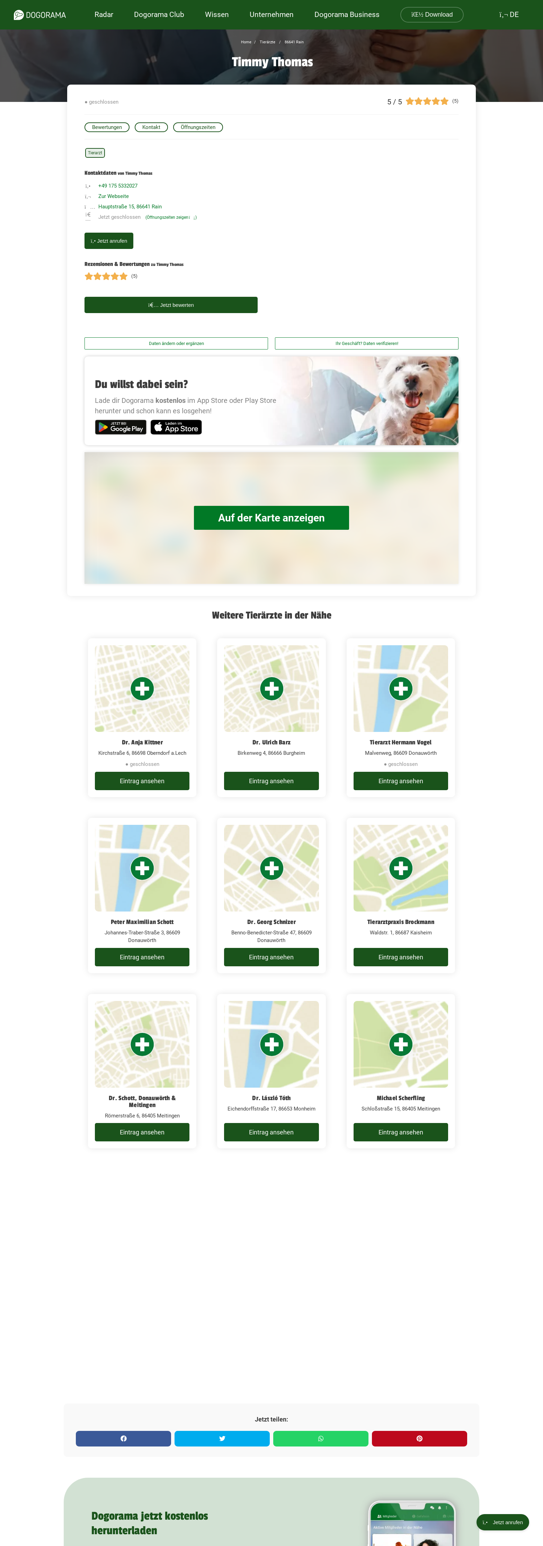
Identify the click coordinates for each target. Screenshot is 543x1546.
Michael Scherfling (401, 1098)
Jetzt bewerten (171, 305)
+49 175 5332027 (117, 186)
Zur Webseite (113, 196)
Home (246, 42)
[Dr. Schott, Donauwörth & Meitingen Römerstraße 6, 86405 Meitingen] (142, 1071)
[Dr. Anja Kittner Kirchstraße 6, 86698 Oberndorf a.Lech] (142, 717)
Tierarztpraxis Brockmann (400, 922)
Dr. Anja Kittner (142, 742)
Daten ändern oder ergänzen (176, 343)
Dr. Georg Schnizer (271, 922)
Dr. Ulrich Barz (271, 742)
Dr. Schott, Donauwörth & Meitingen (142, 1101)
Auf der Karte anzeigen (271, 518)
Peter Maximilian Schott (142, 922)
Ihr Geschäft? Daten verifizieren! (367, 343)
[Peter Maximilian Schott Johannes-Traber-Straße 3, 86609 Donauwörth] (142, 895)
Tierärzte (267, 42)
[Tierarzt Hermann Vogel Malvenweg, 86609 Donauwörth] (401, 717)
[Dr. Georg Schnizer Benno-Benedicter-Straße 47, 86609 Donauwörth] (271, 895)
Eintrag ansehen (142, 781)
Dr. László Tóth (271, 1098)
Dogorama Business (347, 14)
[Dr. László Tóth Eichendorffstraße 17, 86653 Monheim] (271, 1071)
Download (432, 14)
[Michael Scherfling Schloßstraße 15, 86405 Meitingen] (401, 1071)
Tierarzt (95, 152)
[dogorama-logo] (40, 15)
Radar (104, 14)
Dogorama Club (159, 14)
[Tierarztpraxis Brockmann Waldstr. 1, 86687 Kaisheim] (401, 895)
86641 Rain (294, 42)
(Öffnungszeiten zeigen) (171, 217)
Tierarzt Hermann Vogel (400, 742)
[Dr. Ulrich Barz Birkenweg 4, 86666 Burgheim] (271, 717)
